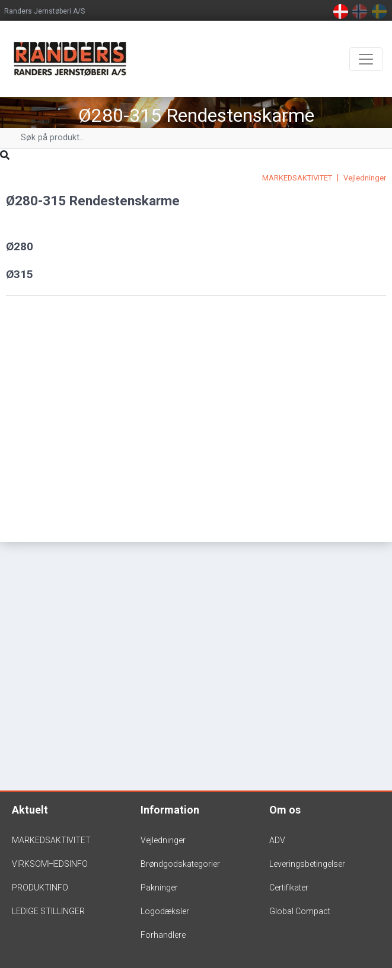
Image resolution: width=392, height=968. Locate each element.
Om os (285, 810)
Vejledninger (364, 177)
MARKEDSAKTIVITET (297, 177)
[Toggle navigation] (366, 59)
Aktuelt (30, 810)
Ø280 (19, 246)
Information (170, 810)
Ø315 (19, 274)
